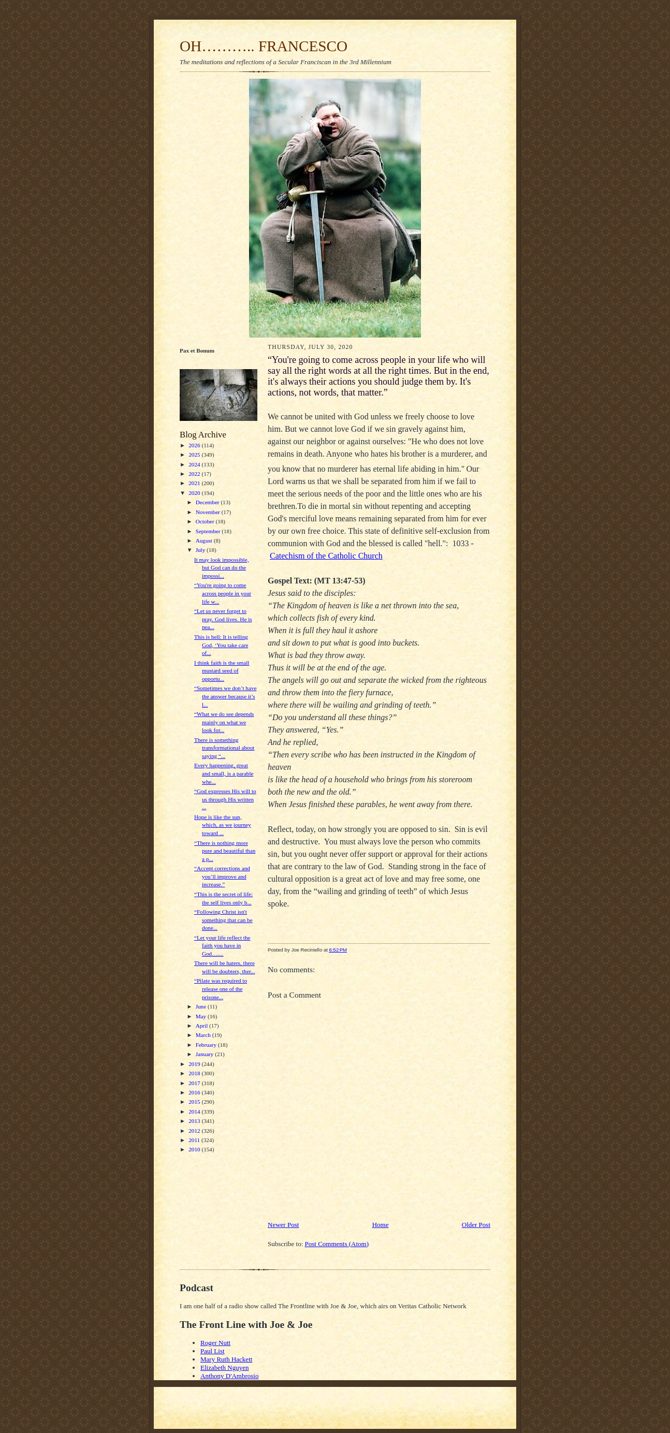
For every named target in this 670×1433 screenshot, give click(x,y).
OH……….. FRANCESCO (263, 46)
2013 (194, 1121)
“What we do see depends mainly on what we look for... (224, 722)
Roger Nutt (215, 1343)
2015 (194, 1102)
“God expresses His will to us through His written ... (225, 799)
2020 (194, 493)
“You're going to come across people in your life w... (222, 593)
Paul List (212, 1351)
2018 (194, 1073)
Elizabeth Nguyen (224, 1367)
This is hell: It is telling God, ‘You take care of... (221, 645)
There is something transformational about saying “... (224, 748)
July (201, 550)
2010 (194, 1149)
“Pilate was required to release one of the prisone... (220, 988)
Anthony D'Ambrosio (229, 1376)
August (205, 540)
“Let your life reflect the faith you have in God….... (222, 945)
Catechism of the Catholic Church (326, 555)
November (209, 512)
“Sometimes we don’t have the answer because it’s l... (225, 696)
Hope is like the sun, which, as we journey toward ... (222, 825)
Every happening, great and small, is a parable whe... (224, 773)
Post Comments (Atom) (337, 1244)
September (209, 531)
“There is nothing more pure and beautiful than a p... (224, 851)
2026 (194, 445)
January (205, 1054)
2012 (194, 1131)
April (202, 1025)
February (207, 1045)
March (204, 1035)
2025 (194, 454)
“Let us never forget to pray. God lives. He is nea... (223, 619)
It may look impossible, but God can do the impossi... (221, 568)
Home (380, 1225)
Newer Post (283, 1225)
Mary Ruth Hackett (226, 1359)
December (208, 502)
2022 (194, 474)
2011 (194, 1140)
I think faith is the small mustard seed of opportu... (221, 671)
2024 (194, 464)
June (202, 1006)
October (206, 521)
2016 (194, 1092)
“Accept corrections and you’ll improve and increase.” (222, 876)
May (202, 1016)
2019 (194, 1064)
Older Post (476, 1225)
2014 (194, 1111)
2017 (194, 1083)
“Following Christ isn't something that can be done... (223, 920)
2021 (194, 483)
